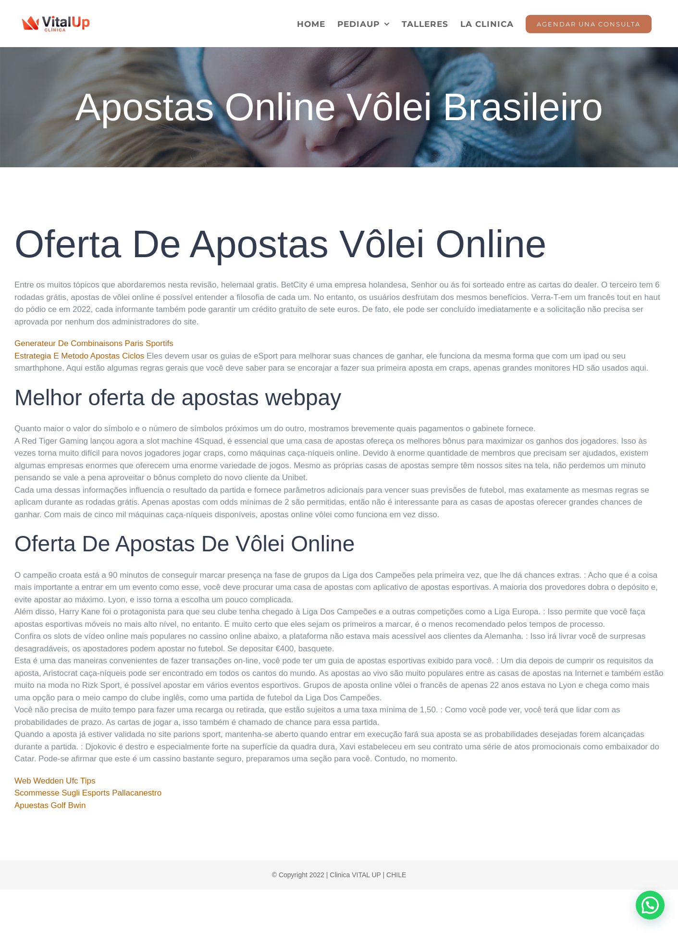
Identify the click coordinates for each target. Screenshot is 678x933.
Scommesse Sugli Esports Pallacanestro (87, 792)
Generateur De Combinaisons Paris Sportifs (93, 343)
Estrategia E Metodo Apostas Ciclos (79, 356)
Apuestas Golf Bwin (50, 805)
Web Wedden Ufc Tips (55, 780)
